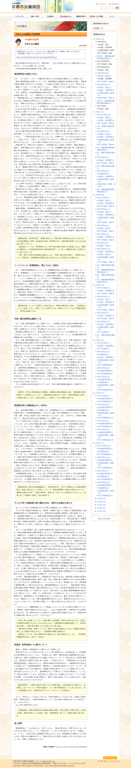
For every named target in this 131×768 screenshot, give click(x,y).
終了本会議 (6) (103, 332)
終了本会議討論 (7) (105, 454)
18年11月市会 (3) (103, 343)
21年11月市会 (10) (103, 115)
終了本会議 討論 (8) (106, 144)
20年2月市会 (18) (103, 249)
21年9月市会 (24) (103, 131)
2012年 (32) (101, 508)
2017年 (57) (100, 393)
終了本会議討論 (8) (105, 373)
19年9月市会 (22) (103, 296)
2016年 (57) (100, 443)
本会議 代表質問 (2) (106, 90)
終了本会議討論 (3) (105, 401)
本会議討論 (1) (103, 354)
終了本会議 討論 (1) (106, 231)
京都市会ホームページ (25, 51)
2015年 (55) (101, 499)
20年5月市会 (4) (103, 234)
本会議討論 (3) (103, 382)
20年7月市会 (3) (103, 225)
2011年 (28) (101, 511)
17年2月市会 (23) (103, 429)
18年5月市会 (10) (103, 368)
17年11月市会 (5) (103, 396)
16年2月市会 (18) (103, 482)
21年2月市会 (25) (103, 171)
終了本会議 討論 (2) (106, 81)
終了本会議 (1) (103, 348)
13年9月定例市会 (72, 747)
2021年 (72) (100, 112)
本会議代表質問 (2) (105, 371)
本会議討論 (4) (103, 174)
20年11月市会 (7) (103, 197)
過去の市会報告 (104, 519)
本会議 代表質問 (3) (106, 176)
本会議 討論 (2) (104, 76)
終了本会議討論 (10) (105, 418)
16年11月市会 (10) (103, 446)
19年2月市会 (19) (103, 321)
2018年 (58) (100, 340)
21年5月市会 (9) (103, 157)
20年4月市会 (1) (103, 243)
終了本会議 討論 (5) (106, 206)
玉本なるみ (59, 747)
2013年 (65, 747)
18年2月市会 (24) (103, 377)
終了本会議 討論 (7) (106, 163)
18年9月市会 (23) (103, 352)
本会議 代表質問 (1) (106, 203)
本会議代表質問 (82, 747)
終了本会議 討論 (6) (106, 123)
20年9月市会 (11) (103, 209)
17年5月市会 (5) (103, 421)
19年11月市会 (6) (103, 288)
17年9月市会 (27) (103, 404)
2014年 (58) (101, 502)
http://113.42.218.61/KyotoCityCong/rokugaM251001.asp (37, 57)
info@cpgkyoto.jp (48, 761)
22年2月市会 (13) (103, 85)
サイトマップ (102, 4)
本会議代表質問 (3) (105, 379)
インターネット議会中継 (45, 51)
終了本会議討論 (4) (105, 479)
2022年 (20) (100, 39)
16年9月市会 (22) (103, 457)
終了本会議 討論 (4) (106, 222)
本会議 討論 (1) (104, 87)
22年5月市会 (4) (103, 73)
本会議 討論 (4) (104, 134)
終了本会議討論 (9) (105, 365)
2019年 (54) (100, 285)
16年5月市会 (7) (103, 471)
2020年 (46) (100, 195)
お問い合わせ (115, 4)
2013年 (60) (101, 505)
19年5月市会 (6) (103, 313)
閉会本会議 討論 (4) (106, 98)
